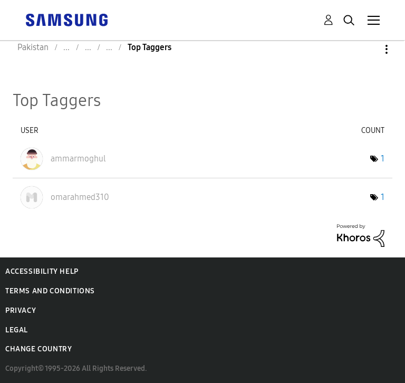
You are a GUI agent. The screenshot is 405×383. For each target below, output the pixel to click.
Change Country (38, 348)
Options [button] (369, 49)
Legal (16, 329)
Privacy (20, 310)
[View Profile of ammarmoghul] (78, 159)
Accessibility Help (42, 271)
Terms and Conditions (50, 290)
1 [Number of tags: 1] (382, 159)
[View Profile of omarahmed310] (80, 197)
